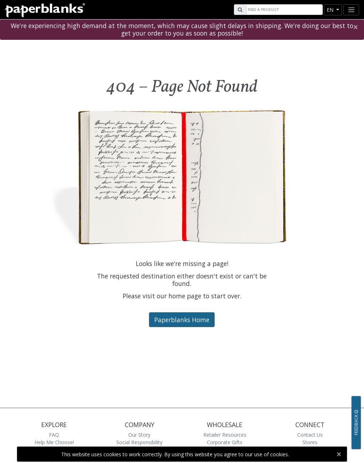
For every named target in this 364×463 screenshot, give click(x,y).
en (331, 9)
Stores (310, 442)
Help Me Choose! (54, 442)
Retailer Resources (224, 434)
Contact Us (310, 434)
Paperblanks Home (181, 319)
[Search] (284, 9)
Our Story (139, 434)
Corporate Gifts (224, 442)
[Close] (355, 27)
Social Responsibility (139, 442)
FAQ (54, 434)
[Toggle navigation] (351, 9)
